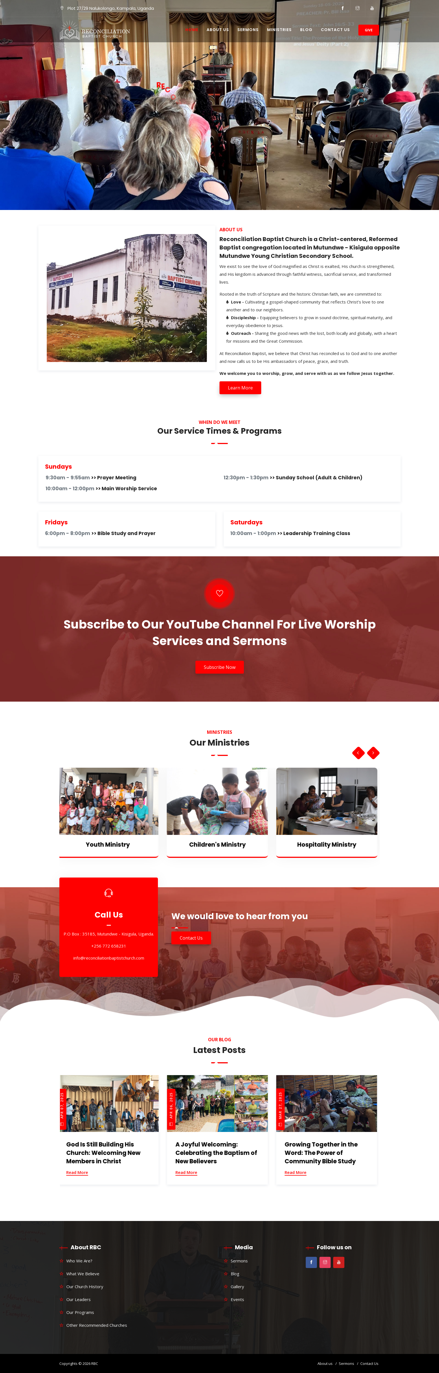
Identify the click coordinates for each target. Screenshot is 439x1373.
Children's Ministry (219, 844)
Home (191, 29)
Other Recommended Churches (96, 1325)
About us (325, 1363)
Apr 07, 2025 (64, 1109)
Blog (306, 29)
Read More (79, 1172)
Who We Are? (79, 1261)
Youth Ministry (110, 844)
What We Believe (82, 1273)
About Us (218, 29)
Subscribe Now (219, 667)
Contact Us (335, 29)
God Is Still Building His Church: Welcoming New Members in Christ (105, 1152)
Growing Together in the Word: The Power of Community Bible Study (323, 1152)
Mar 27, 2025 (282, 1109)
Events (237, 1299)
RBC (94, 1363)
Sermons (248, 29)
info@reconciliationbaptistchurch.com (108, 958)
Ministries (279, 29)
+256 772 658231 (108, 946)
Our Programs (80, 1312)
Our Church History (84, 1286)
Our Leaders (78, 1299)
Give (369, 30)
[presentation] (358, 753)
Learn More (240, 388)
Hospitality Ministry (328, 844)
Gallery (237, 1286)
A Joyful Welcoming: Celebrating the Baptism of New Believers (218, 1152)
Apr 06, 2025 (173, 1109)
